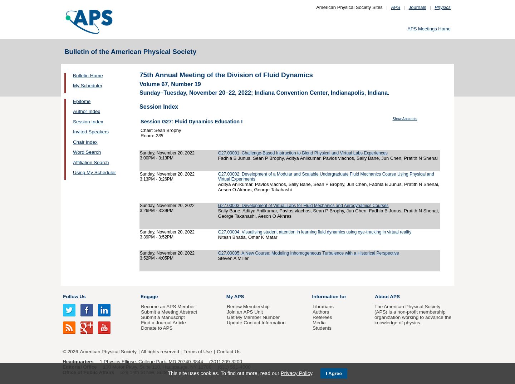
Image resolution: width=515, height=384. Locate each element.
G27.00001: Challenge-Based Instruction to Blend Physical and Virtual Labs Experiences (302, 153)
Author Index (86, 111)
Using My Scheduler (94, 172)
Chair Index (85, 142)
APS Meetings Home (429, 28)
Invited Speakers (91, 131)
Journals (417, 7)
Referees (322, 317)
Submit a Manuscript (163, 317)
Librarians (323, 306)
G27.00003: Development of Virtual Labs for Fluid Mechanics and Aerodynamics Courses (303, 205)
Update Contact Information (256, 322)
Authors (321, 312)
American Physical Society (108, 351)
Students (322, 328)
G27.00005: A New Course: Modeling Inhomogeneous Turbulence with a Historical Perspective (308, 253)
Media (319, 322)
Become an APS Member (168, 306)
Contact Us (228, 351)
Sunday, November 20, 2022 (167, 153)
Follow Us (74, 296)
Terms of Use (197, 351)
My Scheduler (87, 85)
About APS (387, 296)
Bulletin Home (88, 75)
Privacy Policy (296, 373)
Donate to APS (156, 328)
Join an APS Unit (245, 312)
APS (395, 7)
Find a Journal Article (163, 322)
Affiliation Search (91, 162)
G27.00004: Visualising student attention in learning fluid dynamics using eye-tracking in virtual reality (314, 232)
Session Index (88, 121)
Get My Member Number (253, 317)
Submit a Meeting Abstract (169, 312)
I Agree (334, 373)
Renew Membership (248, 306)
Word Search (87, 152)
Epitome (81, 101)
